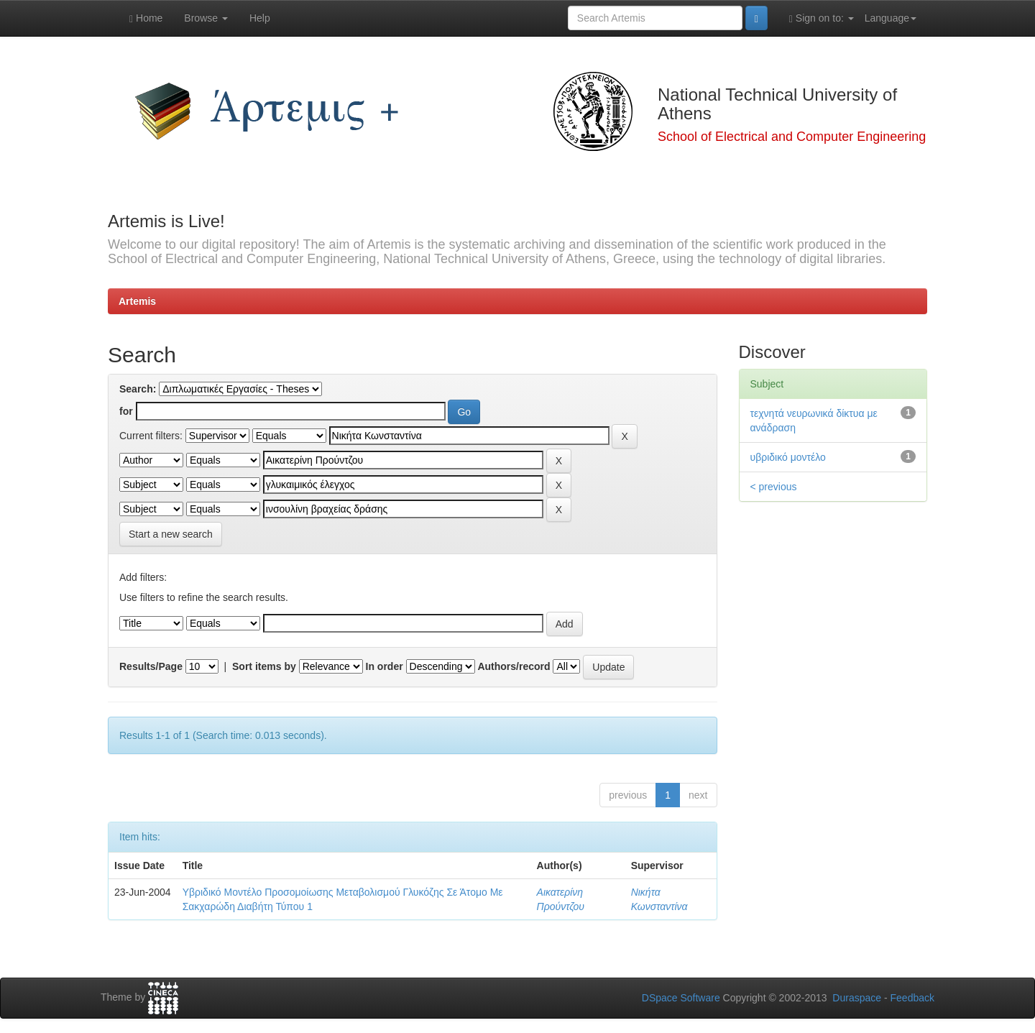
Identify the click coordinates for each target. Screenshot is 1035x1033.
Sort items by (264, 666)
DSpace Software (681, 998)
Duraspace (856, 998)
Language (890, 18)
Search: (137, 389)
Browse (206, 18)
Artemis (137, 301)
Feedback (912, 998)
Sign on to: (821, 18)
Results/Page (151, 666)
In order (384, 666)
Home (145, 18)
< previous (773, 486)
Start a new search (171, 534)
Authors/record (513, 666)
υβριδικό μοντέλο (788, 457)
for (126, 411)
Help (259, 18)
